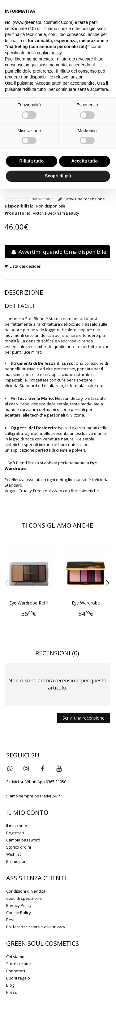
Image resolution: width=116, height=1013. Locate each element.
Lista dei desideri (25, 266)
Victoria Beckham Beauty (56, 213)
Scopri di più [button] (58, 175)
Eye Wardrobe (86, 603)
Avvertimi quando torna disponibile (58, 251)
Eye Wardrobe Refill (28, 603)
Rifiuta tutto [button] (31, 160)
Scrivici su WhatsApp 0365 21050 (36, 781)
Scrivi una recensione (81, 199)
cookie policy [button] (49, 52)
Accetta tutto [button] (84, 160)
